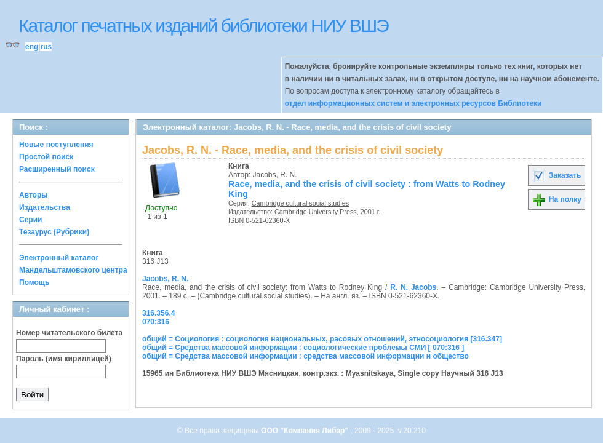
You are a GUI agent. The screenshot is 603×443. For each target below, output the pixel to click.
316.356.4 (158, 313)
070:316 (155, 321)
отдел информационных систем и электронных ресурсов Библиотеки (413, 103)
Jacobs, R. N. (275, 174)
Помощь (34, 282)
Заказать (556, 175)
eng (31, 46)
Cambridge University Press (315, 211)
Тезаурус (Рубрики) (54, 232)
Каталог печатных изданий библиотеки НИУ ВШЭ (203, 25)
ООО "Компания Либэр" (305, 430)
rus (46, 46)
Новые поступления (56, 144)
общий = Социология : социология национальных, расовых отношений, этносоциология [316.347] (322, 339)
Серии (30, 219)
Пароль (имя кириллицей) (63, 358)
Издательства (44, 207)
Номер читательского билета (69, 333)
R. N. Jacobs (413, 287)
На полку (556, 199)
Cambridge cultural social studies (300, 203)
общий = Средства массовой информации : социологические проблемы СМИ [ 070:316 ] (303, 347)
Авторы (33, 195)
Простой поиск (46, 157)
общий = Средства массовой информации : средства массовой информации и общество (305, 356)
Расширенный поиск (57, 169)
